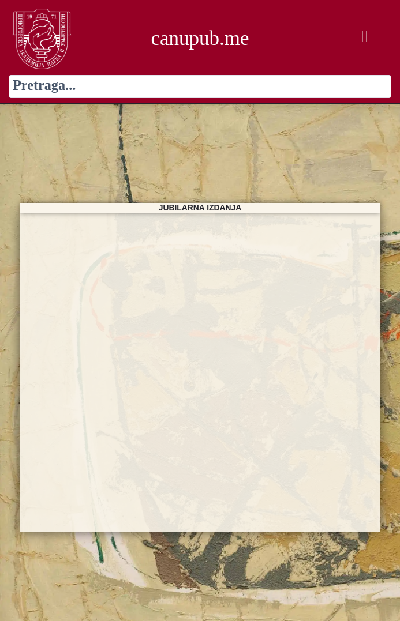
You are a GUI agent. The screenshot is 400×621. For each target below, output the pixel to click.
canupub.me (200, 38)
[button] (364, 37)
